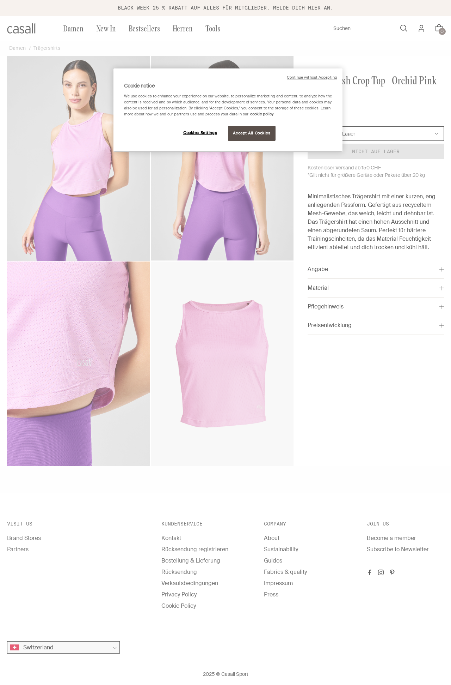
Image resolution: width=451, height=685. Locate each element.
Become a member (391, 538)
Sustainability (281, 549)
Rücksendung (179, 572)
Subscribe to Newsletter (398, 549)
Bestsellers (144, 28)
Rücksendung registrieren (194, 549)
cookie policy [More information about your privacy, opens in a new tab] (261, 114)
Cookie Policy (178, 605)
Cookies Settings (200, 133)
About (271, 538)
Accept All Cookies (251, 133)
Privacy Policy (179, 594)
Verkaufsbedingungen (189, 583)
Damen (73, 28)
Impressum (278, 583)
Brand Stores (24, 538)
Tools (212, 28)
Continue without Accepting (312, 77)
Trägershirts (46, 48)
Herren (183, 28)
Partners (18, 549)
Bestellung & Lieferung (190, 560)
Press (271, 594)
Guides (273, 560)
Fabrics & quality (285, 572)
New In (106, 28)
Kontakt (171, 538)
